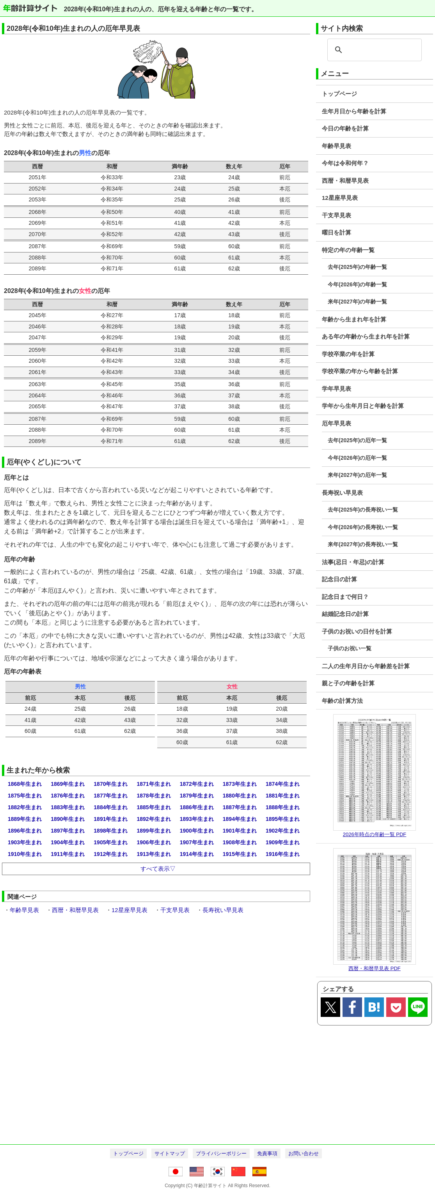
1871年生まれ (153, 784)
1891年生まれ (111, 819)
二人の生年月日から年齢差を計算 (366, 666)
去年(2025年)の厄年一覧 (357, 440)
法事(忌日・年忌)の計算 (353, 562)
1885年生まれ (153, 807)
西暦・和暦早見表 (345, 180)
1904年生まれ (68, 842)
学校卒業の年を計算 (348, 354)
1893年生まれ (197, 819)
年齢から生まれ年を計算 (354, 319)
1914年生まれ (197, 854)
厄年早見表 (336, 423)
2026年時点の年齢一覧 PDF (375, 834)
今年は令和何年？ (345, 163)
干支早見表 (336, 215)
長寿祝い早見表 (342, 492)
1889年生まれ (25, 819)
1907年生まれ (197, 842)
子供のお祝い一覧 (349, 648)
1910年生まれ (25, 854)
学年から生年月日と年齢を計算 (363, 405)
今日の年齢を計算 (345, 128)
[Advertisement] (217, 1083)
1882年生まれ (25, 807)
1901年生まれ (240, 831)
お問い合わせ (303, 1153)
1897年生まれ (68, 831)
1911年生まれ (68, 854)
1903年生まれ (25, 842)
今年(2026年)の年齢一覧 (357, 284)
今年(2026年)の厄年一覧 (357, 458)
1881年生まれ (283, 795)
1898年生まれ (111, 831)
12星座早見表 (340, 197)
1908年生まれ (240, 842)
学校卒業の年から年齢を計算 (360, 371)
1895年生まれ (283, 819)
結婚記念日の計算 (345, 614)
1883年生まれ (68, 807)
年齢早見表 (336, 146)
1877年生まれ (111, 795)
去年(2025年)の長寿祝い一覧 (363, 509)
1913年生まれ (153, 854)
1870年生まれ (111, 784)
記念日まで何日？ (345, 596)
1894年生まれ (240, 819)
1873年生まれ (240, 784)
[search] (373, 50)
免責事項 (267, 1153)
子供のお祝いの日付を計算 (357, 631)
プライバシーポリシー (221, 1153)
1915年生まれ (240, 854)
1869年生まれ (68, 784)
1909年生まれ (283, 842)
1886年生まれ (197, 807)
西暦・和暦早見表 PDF (374, 968)
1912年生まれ (111, 854)
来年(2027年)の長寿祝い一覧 (363, 544)
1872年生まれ (197, 784)
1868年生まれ (25, 784)
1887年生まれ (240, 807)
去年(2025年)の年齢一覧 (357, 267)
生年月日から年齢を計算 (354, 111)
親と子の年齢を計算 (348, 683)
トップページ (339, 93)
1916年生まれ (283, 854)
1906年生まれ (153, 842)
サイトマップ (169, 1153)
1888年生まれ (283, 807)
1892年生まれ (153, 819)
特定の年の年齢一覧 (348, 250)
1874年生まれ (283, 784)
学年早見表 (336, 388)
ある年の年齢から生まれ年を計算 (366, 336)
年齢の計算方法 (342, 700)
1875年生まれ (25, 795)
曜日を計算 (336, 232)
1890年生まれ (68, 819)
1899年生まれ (153, 831)
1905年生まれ (111, 842)
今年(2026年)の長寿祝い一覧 (363, 527)
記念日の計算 (339, 579)
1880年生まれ (240, 795)
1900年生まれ (197, 831)
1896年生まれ (25, 831)
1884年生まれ (111, 807)
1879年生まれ (197, 795)
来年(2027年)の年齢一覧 (357, 301)
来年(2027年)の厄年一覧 (357, 475)
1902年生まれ (283, 831)
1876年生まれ (68, 795)
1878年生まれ (153, 795)
